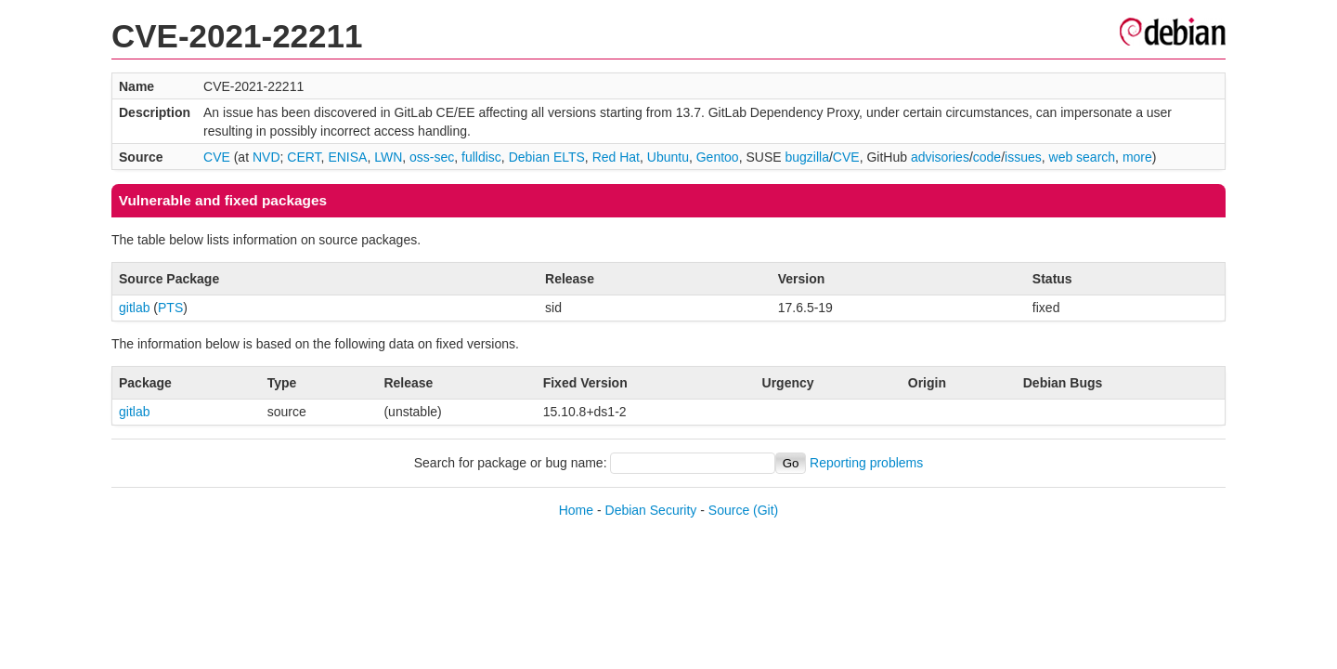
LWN (388, 157)
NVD (266, 157)
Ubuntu (668, 157)
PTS (170, 307)
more (1137, 157)
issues (1023, 157)
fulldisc (481, 157)
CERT (303, 157)
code (987, 157)
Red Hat (616, 157)
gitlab (134, 307)
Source (728, 510)
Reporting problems (866, 462)
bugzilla (806, 157)
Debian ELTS (547, 157)
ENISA (347, 157)
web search (1082, 157)
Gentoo (717, 157)
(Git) (765, 510)
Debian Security (651, 510)
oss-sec (431, 157)
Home (576, 510)
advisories (940, 157)
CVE (216, 157)
